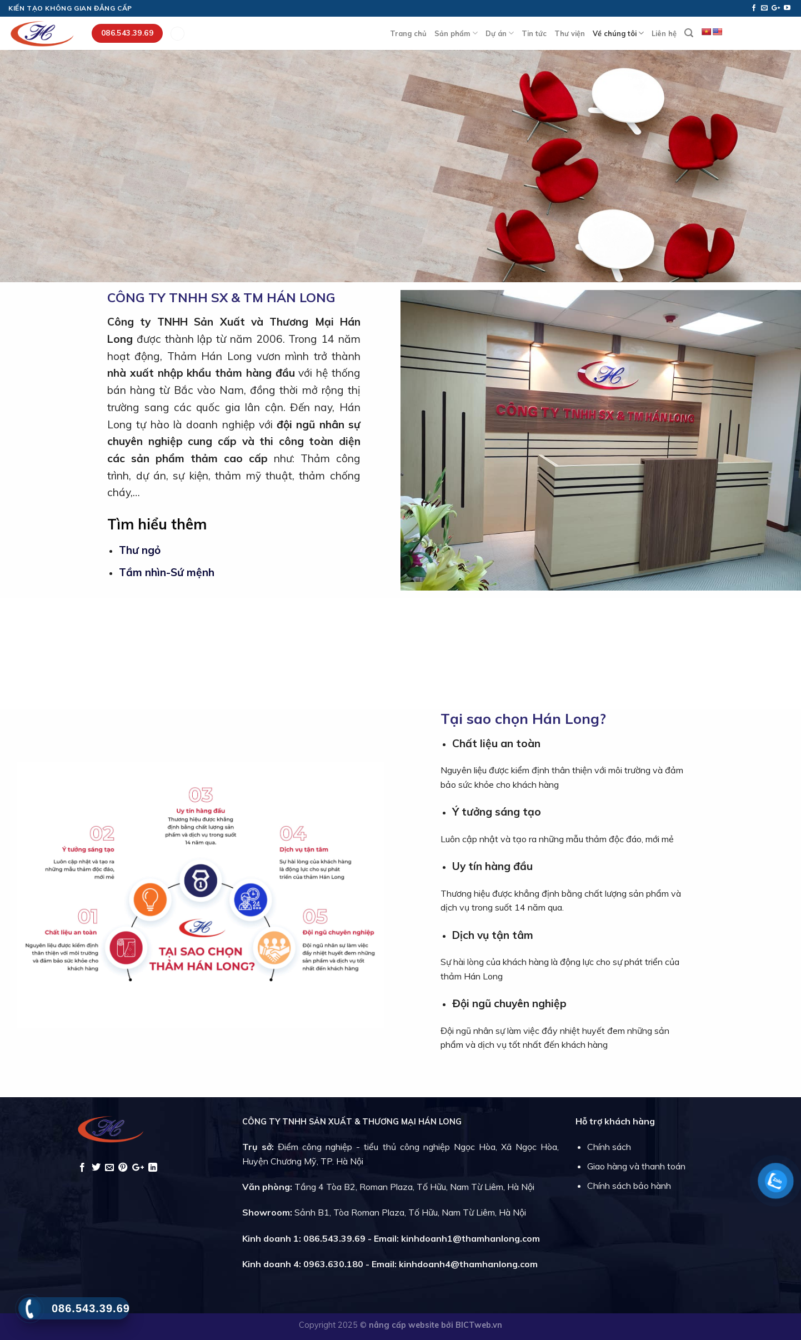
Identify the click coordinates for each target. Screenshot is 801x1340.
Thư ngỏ (140, 550)
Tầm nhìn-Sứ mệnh (166, 572)
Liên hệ (664, 33)
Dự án (499, 33)
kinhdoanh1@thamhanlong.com (470, 1238)
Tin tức (534, 33)
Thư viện (569, 33)
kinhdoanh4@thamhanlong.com (468, 1263)
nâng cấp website (405, 1325)
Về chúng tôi (618, 33)
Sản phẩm (455, 33)
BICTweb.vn (478, 1325)
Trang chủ (408, 33)
